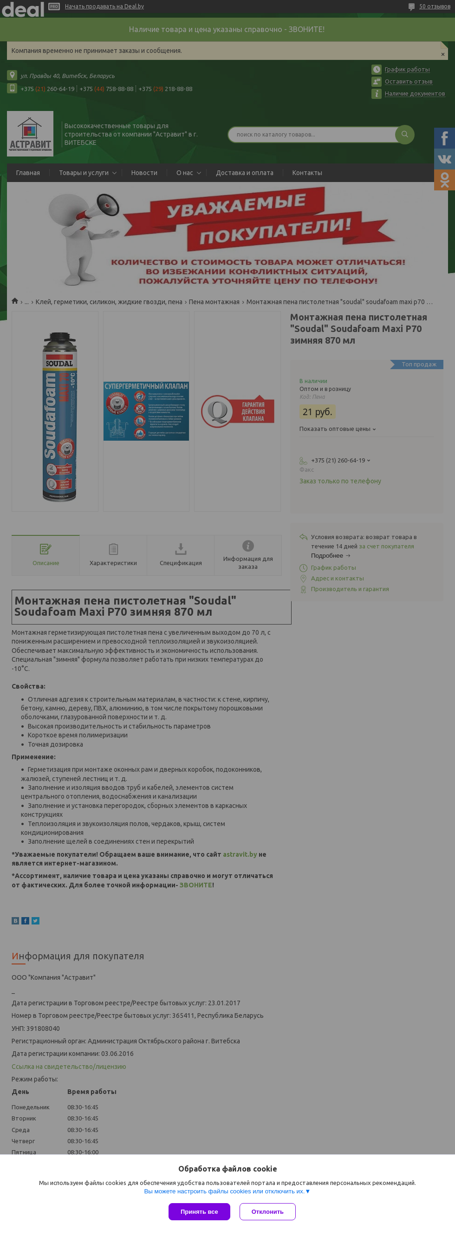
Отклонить (268, 1211)
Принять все (199, 1211)
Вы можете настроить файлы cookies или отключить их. (224, 1191)
